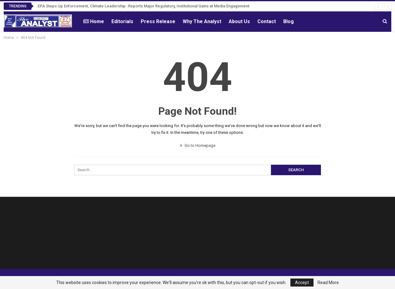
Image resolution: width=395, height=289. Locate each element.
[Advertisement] (247, 234)
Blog (288, 21)
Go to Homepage (197, 145)
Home (93, 21)
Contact (266, 21)
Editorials (122, 21)
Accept (302, 282)
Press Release (158, 21)
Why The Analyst (202, 21)
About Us (239, 21)
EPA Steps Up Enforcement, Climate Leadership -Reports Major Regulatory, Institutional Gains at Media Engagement (143, 6)
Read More (328, 282)
